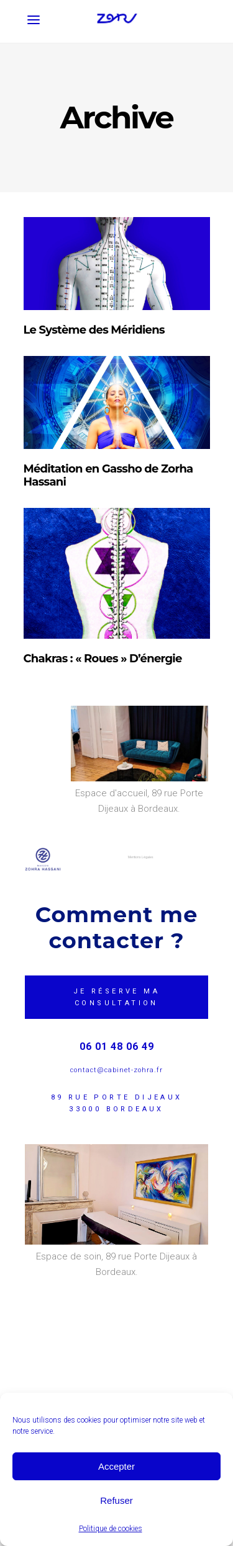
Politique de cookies (110, 1528)
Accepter (116, 1466)
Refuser (116, 1500)
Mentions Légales (140, 857)
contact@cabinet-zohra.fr (116, 1070)
